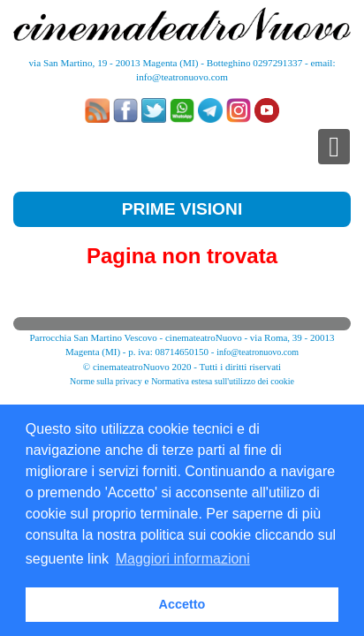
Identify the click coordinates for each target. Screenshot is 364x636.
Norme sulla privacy (106, 381)
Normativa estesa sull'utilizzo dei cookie (222, 381)
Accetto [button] (182, 604)
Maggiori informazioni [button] (183, 558)
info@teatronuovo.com (182, 77)
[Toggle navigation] (334, 146)
